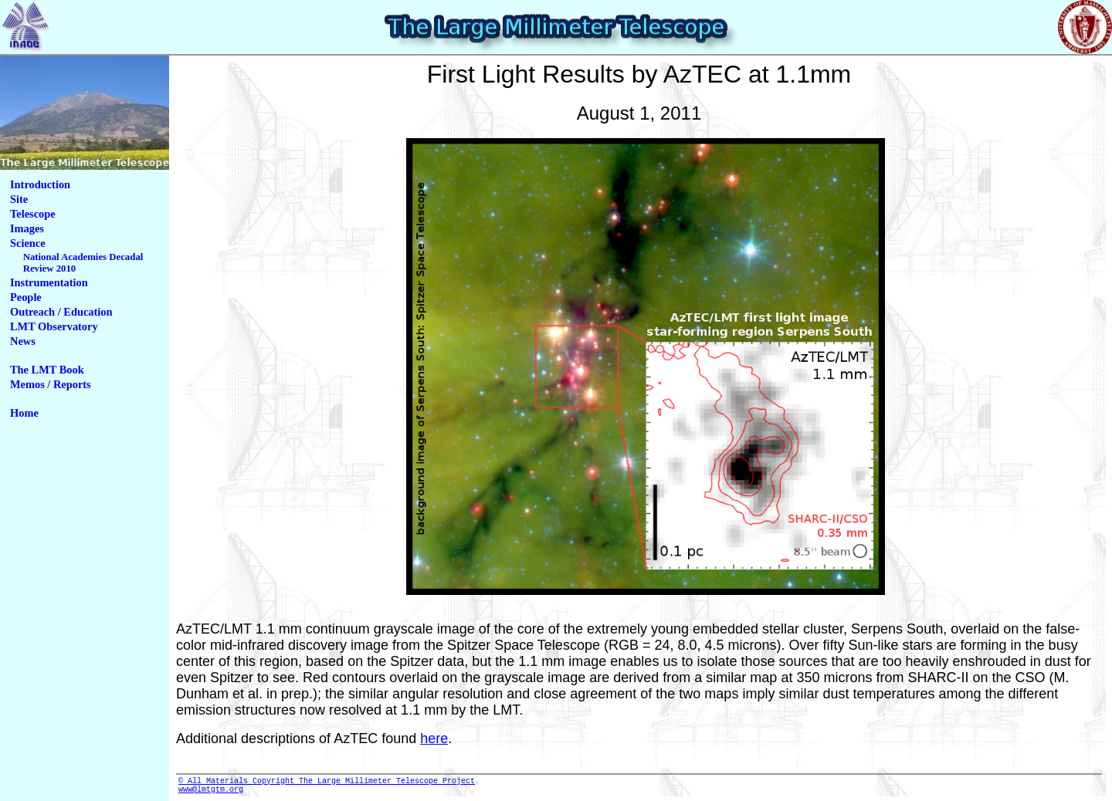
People (26, 297)
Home (24, 413)
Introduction (40, 184)
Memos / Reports (50, 384)
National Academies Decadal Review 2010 (83, 263)
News (23, 341)
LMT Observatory (54, 326)
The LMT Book (47, 369)
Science (28, 243)
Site (19, 199)
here (434, 738)
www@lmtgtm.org (210, 793)
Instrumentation (49, 282)
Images (27, 228)
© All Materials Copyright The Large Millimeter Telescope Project (326, 782)
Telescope (33, 214)
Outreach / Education (61, 312)
